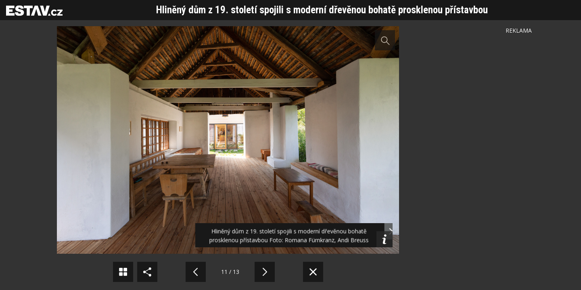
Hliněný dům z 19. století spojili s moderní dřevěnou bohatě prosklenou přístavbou (322, 10)
